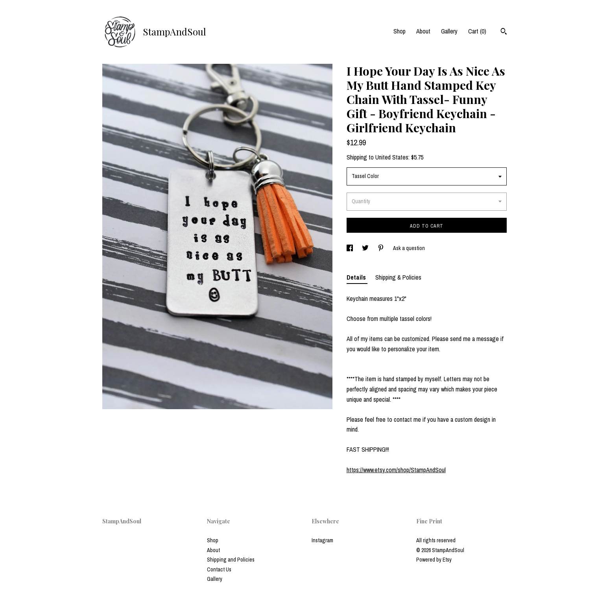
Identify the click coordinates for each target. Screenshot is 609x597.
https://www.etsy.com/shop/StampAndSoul (396, 469)
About (423, 31)
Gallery (449, 31)
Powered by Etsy (434, 559)
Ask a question (409, 248)
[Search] (504, 32)
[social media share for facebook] (350, 248)
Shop (399, 31)
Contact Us (219, 569)
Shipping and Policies (231, 559)
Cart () (477, 31)
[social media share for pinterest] (381, 248)
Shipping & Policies (398, 277)
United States (391, 157)
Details (357, 277)
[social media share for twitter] (366, 248)
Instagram (322, 540)
